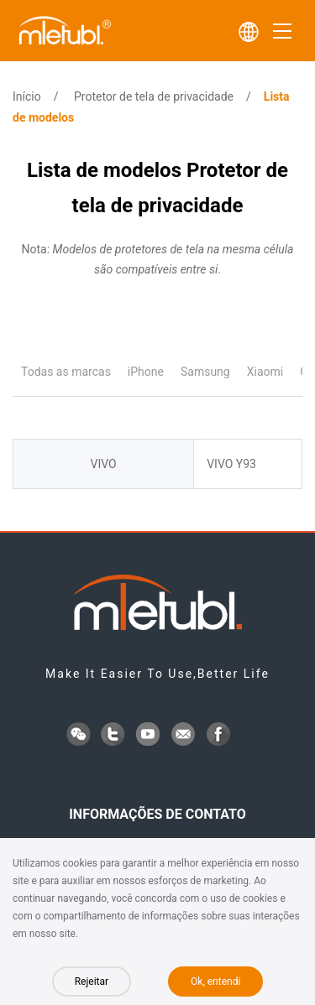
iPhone (146, 371)
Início (27, 96)
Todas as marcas (66, 371)
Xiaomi (265, 371)
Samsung (205, 371)
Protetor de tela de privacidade (154, 96)
